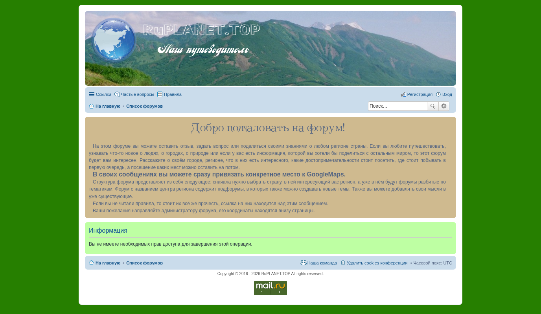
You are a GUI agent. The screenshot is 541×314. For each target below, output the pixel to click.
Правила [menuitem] (173, 94)
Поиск (433, 106)
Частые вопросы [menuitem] (138, 94)
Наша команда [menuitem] (322, 263)
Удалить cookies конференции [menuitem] (377, 263)
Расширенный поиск (444, 106)
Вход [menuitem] (447, 94)
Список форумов (144, 263)
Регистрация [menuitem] (419, 94)
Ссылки (103, 94)
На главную (108, 263)
